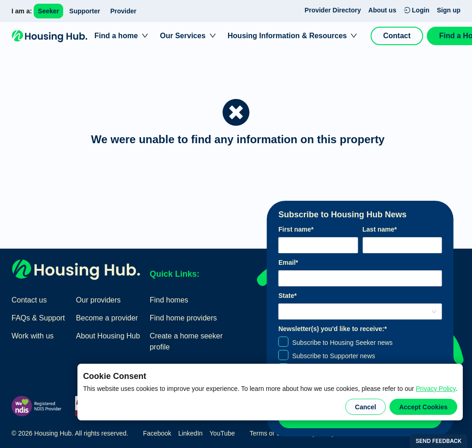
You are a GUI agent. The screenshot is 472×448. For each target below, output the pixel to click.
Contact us (29, 300)
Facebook (157, 433)
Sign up (448, 10)
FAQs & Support (38, 318)
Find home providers (183, 318)
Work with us (32, 336)
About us (382, 10)
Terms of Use (269, 433)
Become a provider (107, 318)
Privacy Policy (435, 388)
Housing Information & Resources (287, 36)
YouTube (222, 433)
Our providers (98, 300)
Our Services (183, 36)
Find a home (116, 36)
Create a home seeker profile (186, 341)
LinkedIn (190, 433)
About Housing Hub (108, 336)
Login (417, 10)
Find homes (169, 300)
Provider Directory (333, 10)
